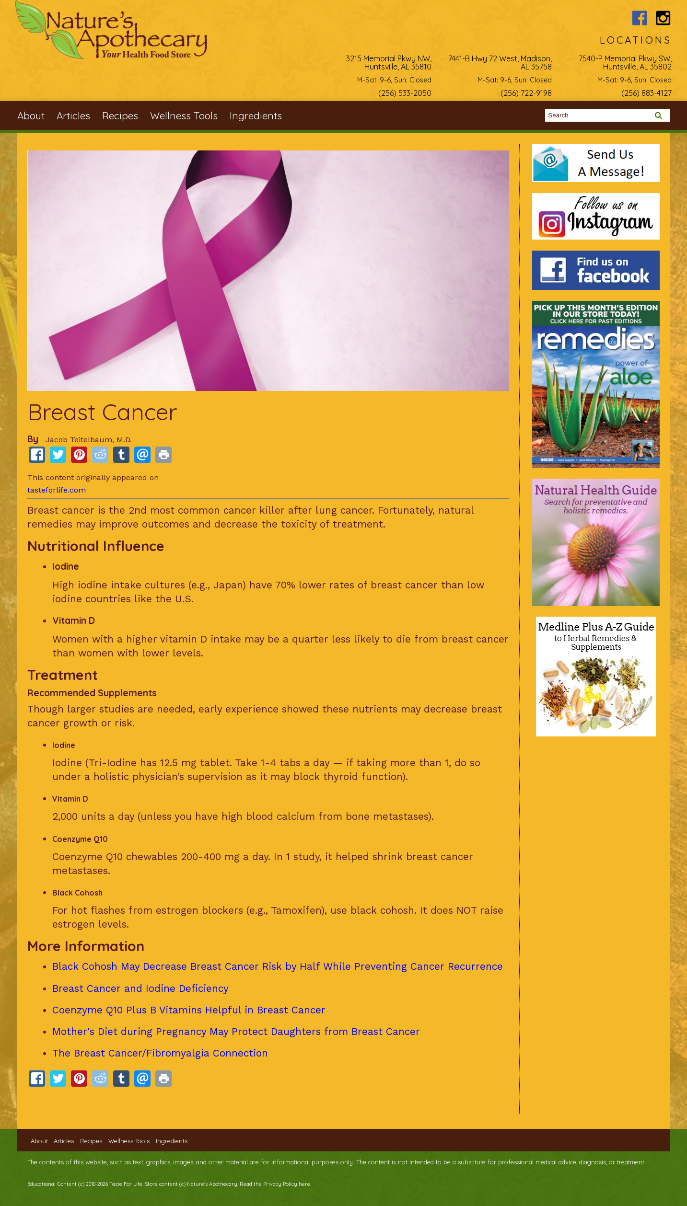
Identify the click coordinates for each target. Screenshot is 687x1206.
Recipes (120, 115)
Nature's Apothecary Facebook (639, 18)
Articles (73, 115)
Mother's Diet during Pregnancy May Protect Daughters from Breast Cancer (236, 1031)
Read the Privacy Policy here (275, 1184)
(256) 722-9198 (526, 93)
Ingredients (256, 115)
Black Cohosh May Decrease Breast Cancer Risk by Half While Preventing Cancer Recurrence (277, 966)
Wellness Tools (184, 115)
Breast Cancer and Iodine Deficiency (140, 988)
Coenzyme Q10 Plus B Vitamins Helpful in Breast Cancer (189, 1010)
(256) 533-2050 (404, 93)
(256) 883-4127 (646, 93)
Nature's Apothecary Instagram (663, 18)
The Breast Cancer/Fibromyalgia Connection (160, 1053)
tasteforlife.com (56, 489)
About (31, 115)
